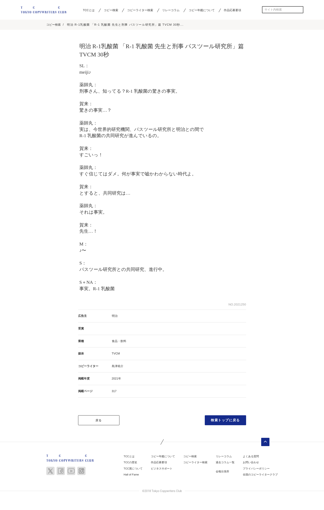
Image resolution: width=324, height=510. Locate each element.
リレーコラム (171, 10)
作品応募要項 (232, 10)
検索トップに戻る (225, 420)
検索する (300, 9)
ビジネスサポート (161, 468)
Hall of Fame (131, 474)
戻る (98, 420)
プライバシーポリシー (256, 468)
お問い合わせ (251, 462)
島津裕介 (117, 366)
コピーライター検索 (140, 10)
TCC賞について (133, 468)
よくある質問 (251, 456)
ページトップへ (265, 442)
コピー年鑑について (202, 10)
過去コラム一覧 (225, 462)
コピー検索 (111, 10)
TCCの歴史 (130, 462)
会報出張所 (222, 471)
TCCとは (89, 10)
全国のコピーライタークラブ (260, 474)
